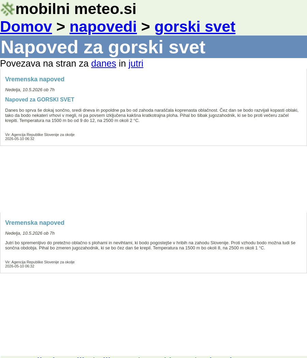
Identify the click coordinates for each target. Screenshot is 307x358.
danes (103, 63)
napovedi (103, 26)
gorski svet (195, 26)
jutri (136, 63)
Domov (26, 26)
